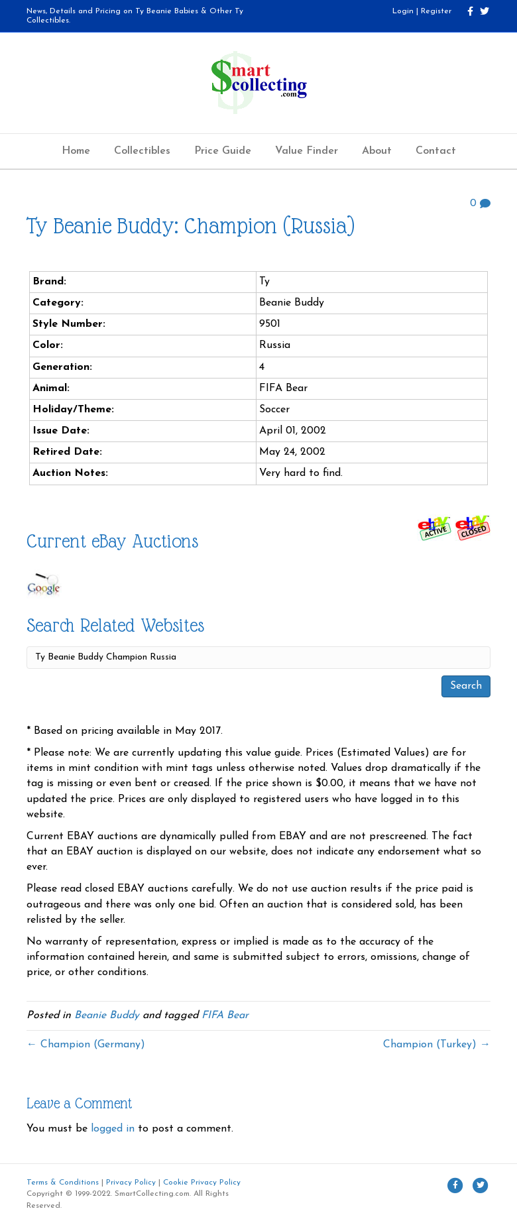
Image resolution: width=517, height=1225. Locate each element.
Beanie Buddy (106, 1015)
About (377, 151)
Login (403, 11)
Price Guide (222, 151)
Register (436, 11)
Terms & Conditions (63, 1183)
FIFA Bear (225, 1015)
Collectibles (142, 151)
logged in (113, 1129)
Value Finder (306, 151)
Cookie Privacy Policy (202, 1183)
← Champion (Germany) (86, 1044)
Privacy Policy (131, 1183)
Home (76, 151)
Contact (436, 151)
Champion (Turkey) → (436, 1044)
